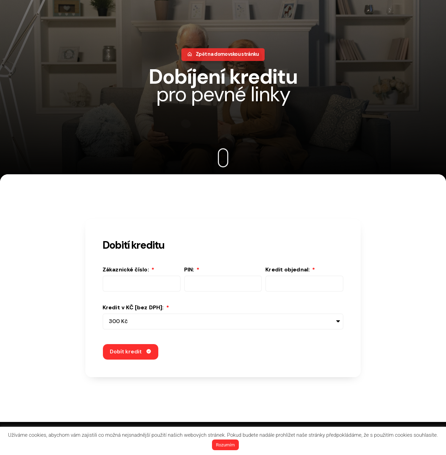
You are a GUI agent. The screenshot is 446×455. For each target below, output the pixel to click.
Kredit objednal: (288, 270)
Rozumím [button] (225, 444)
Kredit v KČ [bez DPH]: (134, 308)
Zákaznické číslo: (126, 270)
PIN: (190, 270)
